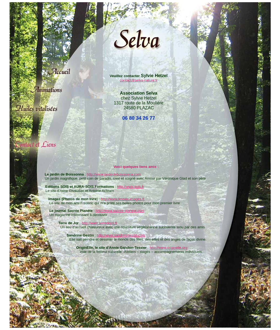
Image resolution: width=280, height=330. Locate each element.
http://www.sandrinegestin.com (121, 235)
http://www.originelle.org (168, 248)
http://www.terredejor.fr (99, 223)
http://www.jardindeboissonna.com (114, 174)
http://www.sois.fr (130, 187)
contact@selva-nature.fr (139, 80)
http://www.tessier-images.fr (123, 199)
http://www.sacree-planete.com (120, 211)
